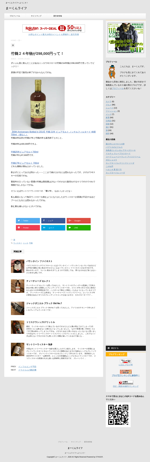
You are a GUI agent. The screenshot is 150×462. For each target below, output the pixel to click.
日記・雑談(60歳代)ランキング (126, 386)
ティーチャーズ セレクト (38, 281)
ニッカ (25, 243)
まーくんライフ (16, 8)
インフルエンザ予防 (27, 366)
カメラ (108, 101)
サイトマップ (36, 16)
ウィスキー (17, 243)
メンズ (108, 114)
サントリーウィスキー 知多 (39, 344)
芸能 (108, 124)
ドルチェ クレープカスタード (118, 153)
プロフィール (15, 16)
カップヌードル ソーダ (115, 173)
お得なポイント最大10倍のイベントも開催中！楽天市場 (53, 34)
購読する (113, 348)
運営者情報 (57, 16)
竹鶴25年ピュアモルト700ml (24, 152)
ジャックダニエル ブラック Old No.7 (44, 303)
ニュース (109, 108)
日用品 (108, 121)
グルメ (108, 105)
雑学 (108, 133)
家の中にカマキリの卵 (115, 144)
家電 (108, 117)
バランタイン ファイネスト (39, 261)
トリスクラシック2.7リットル (40, 322)
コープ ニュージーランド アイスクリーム (123, 157)
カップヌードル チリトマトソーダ (120, 163)
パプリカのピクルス (114, 147)
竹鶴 (31, 243)
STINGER (99, 457)
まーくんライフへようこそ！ (75, 453)
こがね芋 (109, 166)
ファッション (111, 111)
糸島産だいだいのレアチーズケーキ (121, 150)
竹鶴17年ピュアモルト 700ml (25, 163)
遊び (108, 127)
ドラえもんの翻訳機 (27, 370)
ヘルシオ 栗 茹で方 (114, 169)
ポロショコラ (111, 160)
